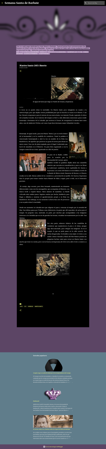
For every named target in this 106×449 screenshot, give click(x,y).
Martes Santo (39, 306)
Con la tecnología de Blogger (53, 446)
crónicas (30, 306)
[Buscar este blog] (96, 3)
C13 (25, 306)
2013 (21, 306)
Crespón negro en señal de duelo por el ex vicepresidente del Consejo (52, 373)
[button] (20, 71)
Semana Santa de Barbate (22, 3)
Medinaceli (36, 401)
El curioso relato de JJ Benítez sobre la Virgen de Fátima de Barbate (51, 429)
